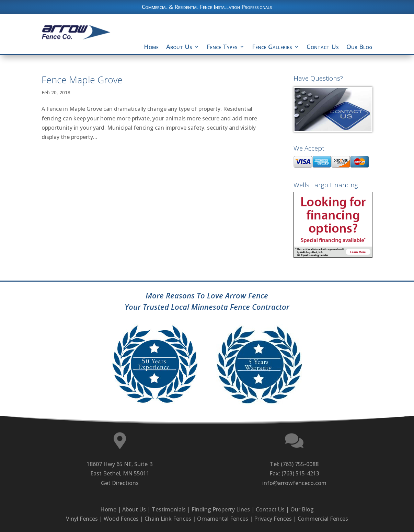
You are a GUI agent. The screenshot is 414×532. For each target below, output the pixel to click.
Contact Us (323, 47)
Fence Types (222, 47)
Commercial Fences (323, 518)
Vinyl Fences (82, 518)
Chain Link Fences (168, 518)
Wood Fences (121, 518)
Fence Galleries (272, 47)
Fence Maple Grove (82, 79)
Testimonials (169, 509)
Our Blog (359, 47)
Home (151, 47)
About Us (179, 47)
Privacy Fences (273, 518)
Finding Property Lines (221, 509)
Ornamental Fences (222, 518)
